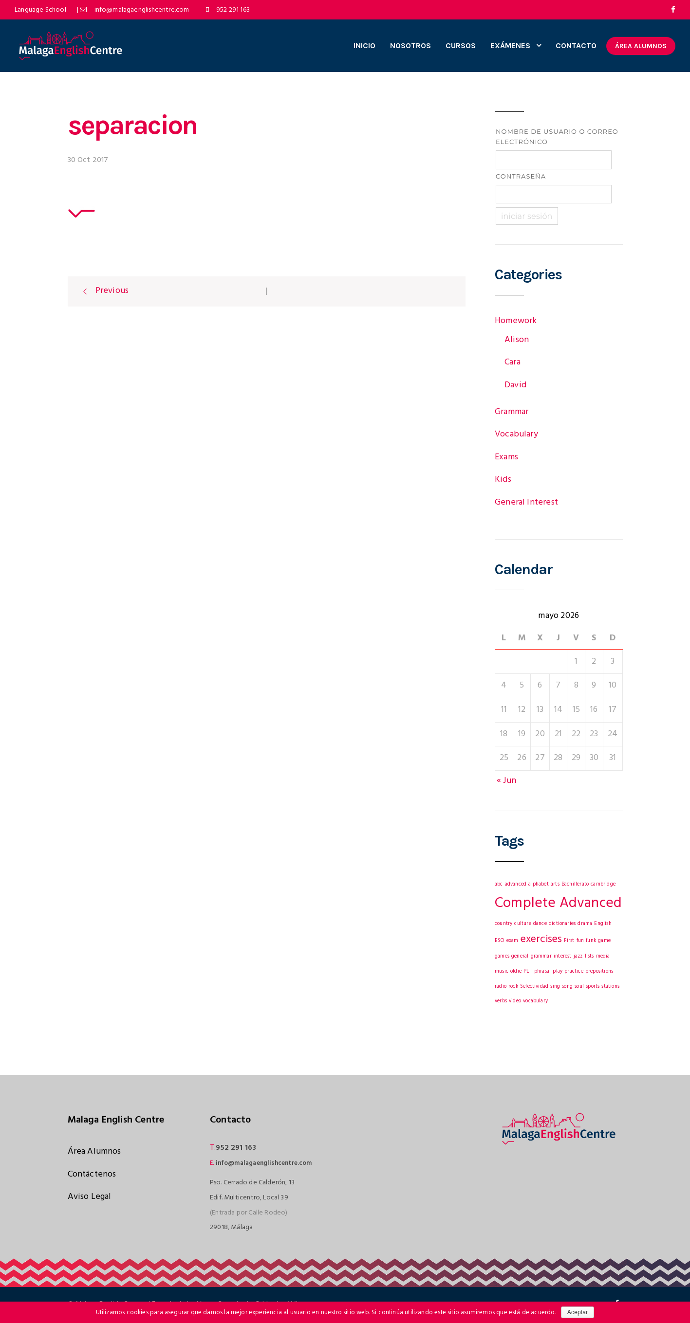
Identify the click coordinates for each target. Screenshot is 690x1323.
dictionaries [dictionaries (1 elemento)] (562, 924)
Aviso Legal (90, 1197)
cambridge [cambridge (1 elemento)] (603, 884)
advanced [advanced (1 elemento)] (515, 884)
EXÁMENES (510, 45)
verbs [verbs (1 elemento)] (501, 1001)
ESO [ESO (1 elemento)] (499, 941)
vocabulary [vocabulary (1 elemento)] (535, 1001)
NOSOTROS (410, 45)
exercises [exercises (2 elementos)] (541, 939)
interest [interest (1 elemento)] (562, 956)
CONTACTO (576, 45)
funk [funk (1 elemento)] (591, 941)
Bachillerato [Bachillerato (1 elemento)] (575, 884)
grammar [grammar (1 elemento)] (541, 956)
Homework (516, 321)
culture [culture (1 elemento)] (522, 924)
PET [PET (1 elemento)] (527, 971)
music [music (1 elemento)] (501, 971)
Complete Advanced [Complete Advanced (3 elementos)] (558, 903)
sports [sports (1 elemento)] (592, 986)
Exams (506, 457)
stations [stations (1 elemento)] (610, 986)
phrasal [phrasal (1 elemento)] (542, 971)
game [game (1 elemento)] (604, 941)
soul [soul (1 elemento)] (579, 986)
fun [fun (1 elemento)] (580, 941)
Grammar (511, 412)
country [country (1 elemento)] (503, 924)
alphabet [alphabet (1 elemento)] (538, 884)
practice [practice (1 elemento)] (573, 971)
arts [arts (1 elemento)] (555, 884)
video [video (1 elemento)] (515, 1001)
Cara (512, 362)
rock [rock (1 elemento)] (513, 986)
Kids (503, 479)
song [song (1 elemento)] (567, 986)
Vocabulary (516, 434)
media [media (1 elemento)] (603, 956)
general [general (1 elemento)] (519, 956)
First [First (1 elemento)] (569, 941)
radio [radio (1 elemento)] (500, 986)
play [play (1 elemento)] (557, 971)
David (515, 385)
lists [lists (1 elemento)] (589, 956)
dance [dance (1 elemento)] (540, 924)
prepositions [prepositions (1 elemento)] (599, 971)
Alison (516, 340)
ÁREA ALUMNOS (641, 46)
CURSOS (461, 45)
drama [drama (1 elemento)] (585, 924)
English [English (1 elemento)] (602, 924)
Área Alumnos (94, 1151)
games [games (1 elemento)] (502, 956)
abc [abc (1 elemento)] (499, 884)
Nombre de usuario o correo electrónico (557, 136)
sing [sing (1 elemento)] (555, 986)
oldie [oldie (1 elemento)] (516, 971)
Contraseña (521, 176)
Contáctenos (92, 1174)
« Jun (507, 781)
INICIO (364, 45)
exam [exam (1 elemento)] (512, 941)
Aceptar (577, 1312)
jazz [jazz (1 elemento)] (578, 956)
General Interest (526, 502)
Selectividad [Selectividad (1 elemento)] (534, 986)
